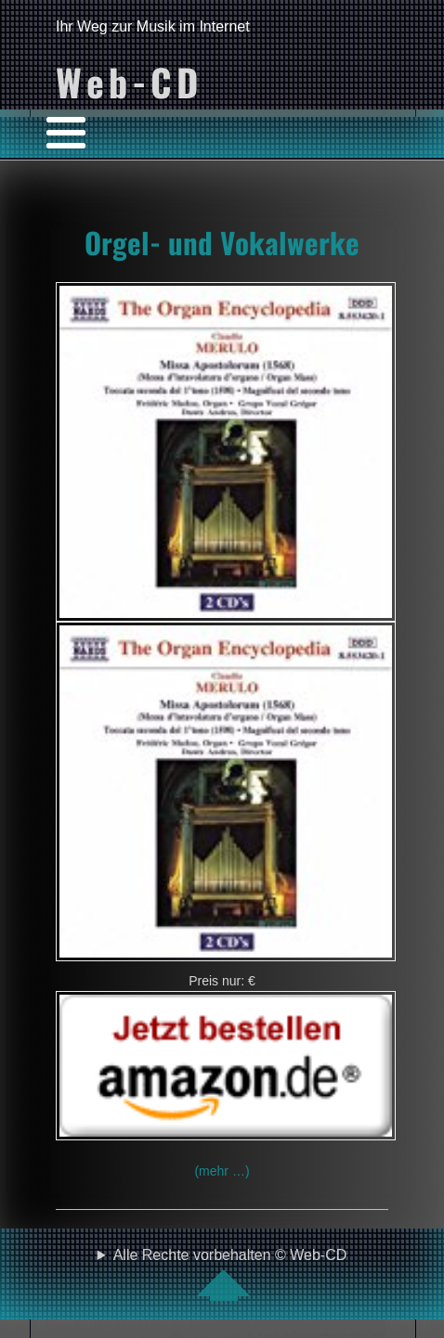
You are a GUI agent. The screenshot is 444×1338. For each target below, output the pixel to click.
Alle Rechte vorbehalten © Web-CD (230, 1274)
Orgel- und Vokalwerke (222, 242)
